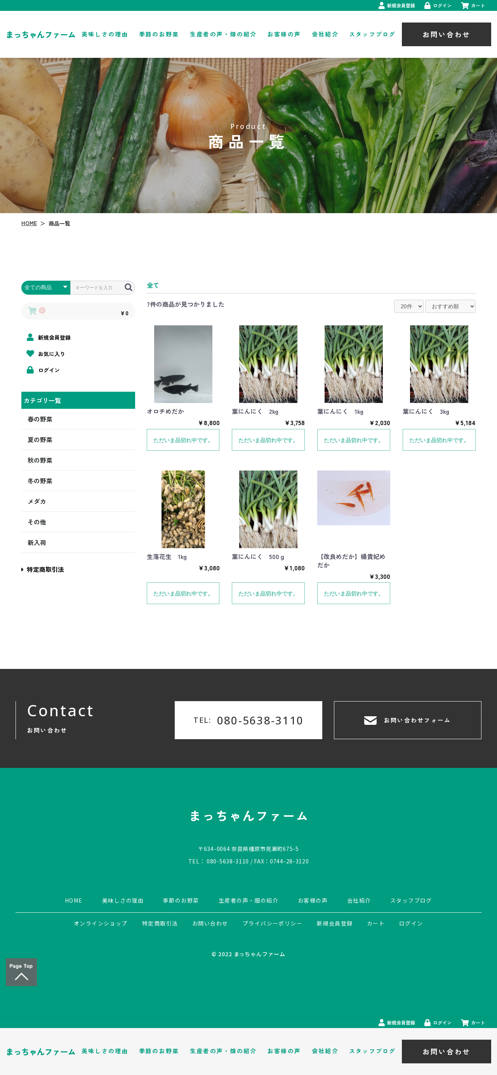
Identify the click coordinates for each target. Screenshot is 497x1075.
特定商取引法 (42, 569)
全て (153, 285)
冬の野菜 (40, 480)
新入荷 (37, 542)
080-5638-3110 (228, 861)
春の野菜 (40, 419)
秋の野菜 (40, 460)
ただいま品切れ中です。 (183, 440)
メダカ (37, 501)
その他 (37, 521)
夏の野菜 (40, 439)
